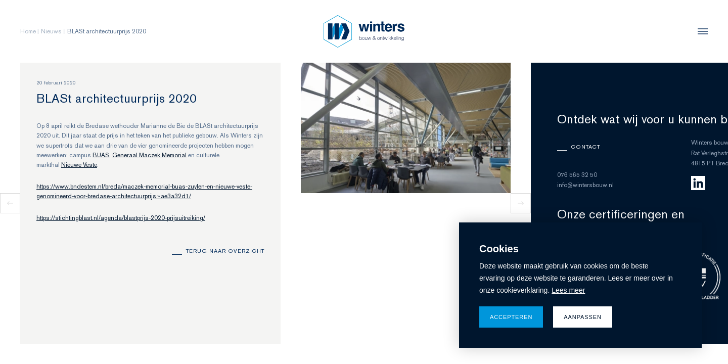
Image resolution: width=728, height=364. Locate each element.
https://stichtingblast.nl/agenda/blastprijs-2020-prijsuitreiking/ (120, 218)
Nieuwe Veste (79, 165)
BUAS (101, 155)
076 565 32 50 (577, 175)
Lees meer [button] (568, 290)
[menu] (700, 31)
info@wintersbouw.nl (585, 185)
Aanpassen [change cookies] (583, 317)
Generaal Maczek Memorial (149, 155)
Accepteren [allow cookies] (511, 317)
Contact (585, 146)
